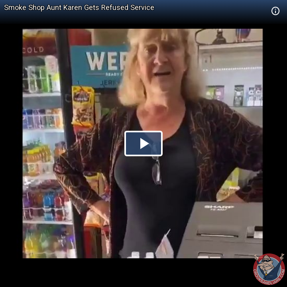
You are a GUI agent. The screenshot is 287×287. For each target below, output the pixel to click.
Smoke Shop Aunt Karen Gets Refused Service (79, 7)
